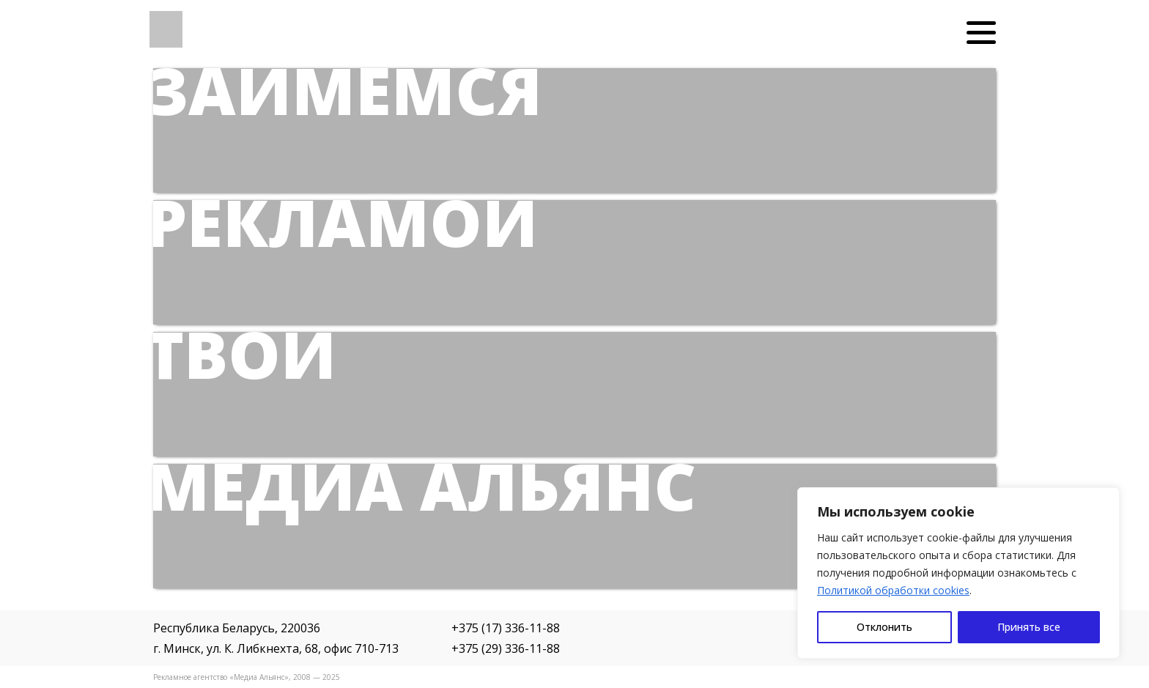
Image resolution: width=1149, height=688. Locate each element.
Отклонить (884, 627)
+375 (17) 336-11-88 (505, 628)
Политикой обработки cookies (893, 590)
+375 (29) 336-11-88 (505, 648)
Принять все (1028, 627)
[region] (958, 573)
